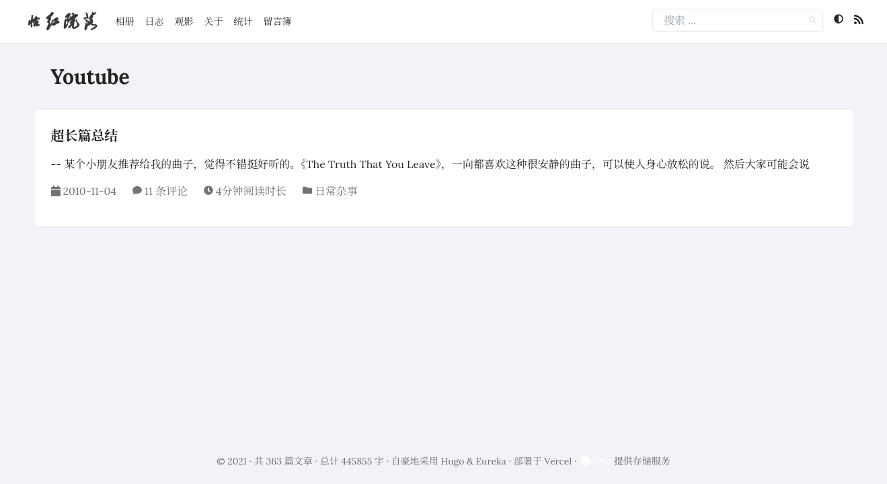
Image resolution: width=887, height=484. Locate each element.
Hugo (453, 461)
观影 (184, 21)
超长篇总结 (84, 135)
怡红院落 (62, 21)
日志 (154, 21)
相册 (125, 21)
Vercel (558, 461)
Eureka (491, 461)
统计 (243, 21)
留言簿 (278, 21)
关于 (213, 21)
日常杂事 (336, 191)
